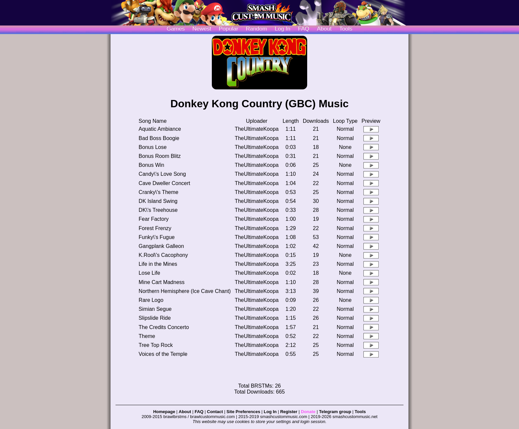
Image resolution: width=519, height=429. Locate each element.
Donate (308, 411)
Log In (270, 411)
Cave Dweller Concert (164, 183)
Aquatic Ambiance (160, 129)
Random (256, 28)
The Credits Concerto (164, 327)
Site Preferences (243, 411)
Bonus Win (151, 165)
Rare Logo (151, 300)
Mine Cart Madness (162, 282)
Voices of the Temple (163, 354)
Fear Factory (154, 219)
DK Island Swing (158, 201)
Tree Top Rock (156, 345)
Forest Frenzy (155, 228)
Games (175, 28)
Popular (228, 28)
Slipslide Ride (155, 318)
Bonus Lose (153, 147)
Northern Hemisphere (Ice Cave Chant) (185, 291)
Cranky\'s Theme (158, 192)
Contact (215, 411)
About (324, 28)
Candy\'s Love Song (162, 174)
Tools (346, 28)
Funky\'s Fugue (157, 237)
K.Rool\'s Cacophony (163, 255)
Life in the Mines (158, 264)
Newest (201, 28)
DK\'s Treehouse (158, 210)
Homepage (164, 411)
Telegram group (335, 411)
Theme (147, 336)
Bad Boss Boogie (159, 138)
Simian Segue (155, 309)
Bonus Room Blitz (160, 156)
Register (288, 411)
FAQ (303, 28)
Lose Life (149, 273)
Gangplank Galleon (161, 246)
